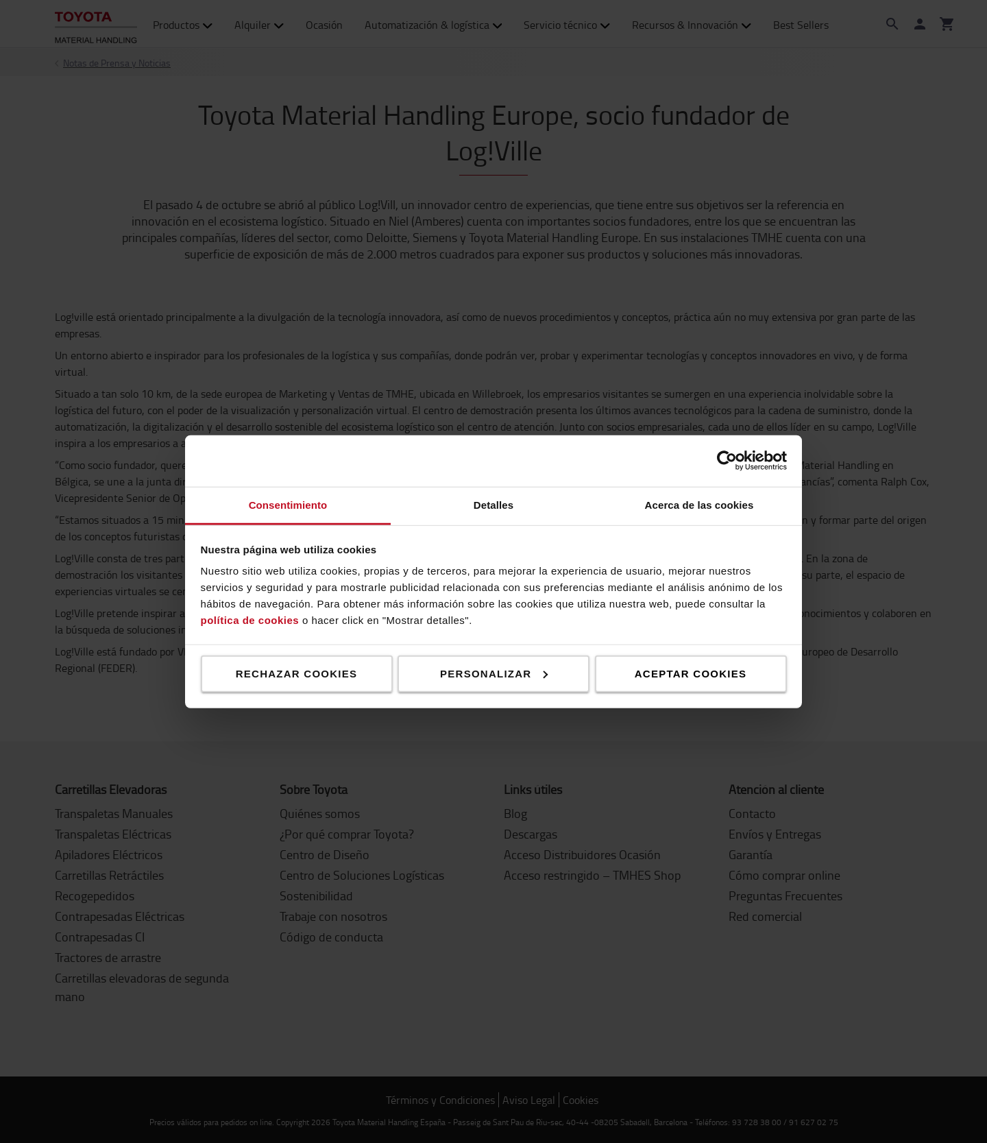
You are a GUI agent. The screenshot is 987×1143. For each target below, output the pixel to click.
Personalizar (494, 673)
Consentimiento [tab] (288, 504)
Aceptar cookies (690, 673)
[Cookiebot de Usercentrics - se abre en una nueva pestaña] (727, 460)
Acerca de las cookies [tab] (699, 504)
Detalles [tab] (493, 504)
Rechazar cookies (297, 673)
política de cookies (250, 620)
